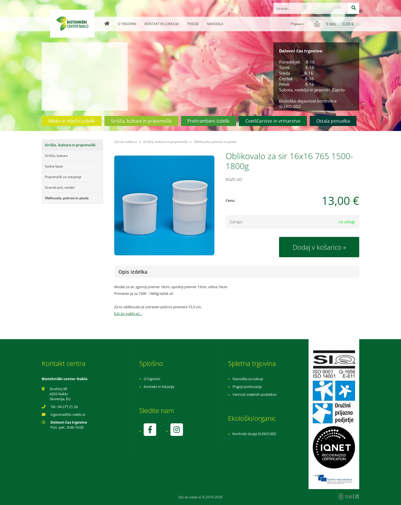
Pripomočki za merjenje (63, 176)
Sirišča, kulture (56, 155)
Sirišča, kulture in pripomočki (141, 121)
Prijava (297, 23)
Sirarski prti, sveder (60, 187)
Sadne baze (54, 166)
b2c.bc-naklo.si (125, 141)
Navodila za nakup (248, 378)
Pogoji (193, 23)
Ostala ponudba (333, 121)
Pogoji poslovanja (247, 386)
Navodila (215, 23)
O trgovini (127, 23)
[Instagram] (176, 429)
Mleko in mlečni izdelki (71, 121)
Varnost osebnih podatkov (255, 394)
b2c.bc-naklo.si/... (128, 313)
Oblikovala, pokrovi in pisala (67, 198)
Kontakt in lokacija (162, 23)
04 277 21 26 (68, 406)
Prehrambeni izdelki (208, 121)
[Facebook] (149, 429)
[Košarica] (334, 24)
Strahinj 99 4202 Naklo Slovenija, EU (60, 393)
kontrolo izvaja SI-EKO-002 (254, 433)
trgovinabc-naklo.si (67, 414)
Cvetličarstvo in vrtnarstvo (272, 121)
